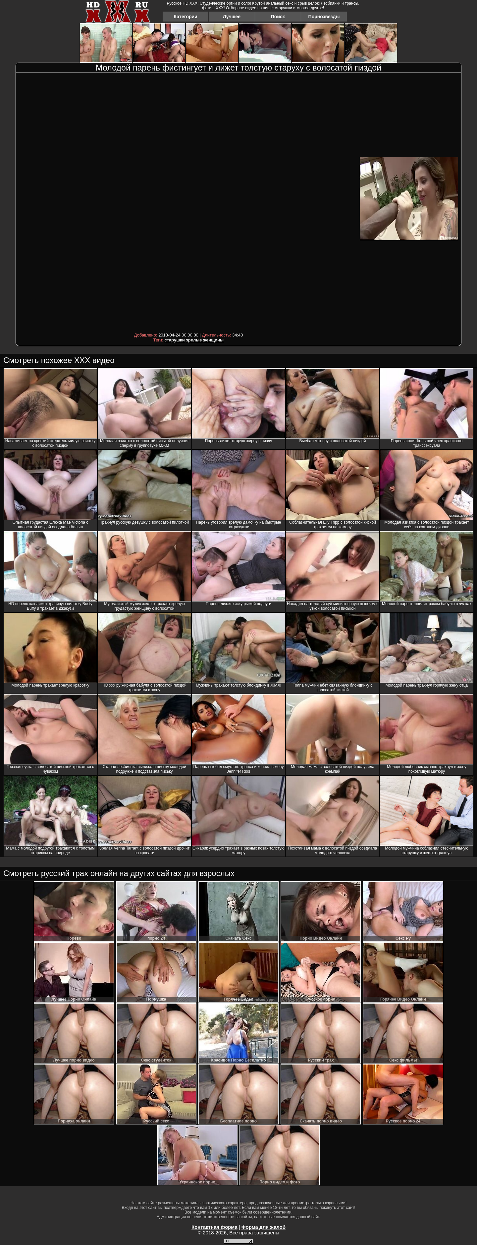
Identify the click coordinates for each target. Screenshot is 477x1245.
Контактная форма (214, 1227)
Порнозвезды (324, 16)
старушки (175, 339)
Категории (185, 16)
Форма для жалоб (263, 1227)
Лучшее (231, 16)
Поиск (278, 16)
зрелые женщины (205, 339)
